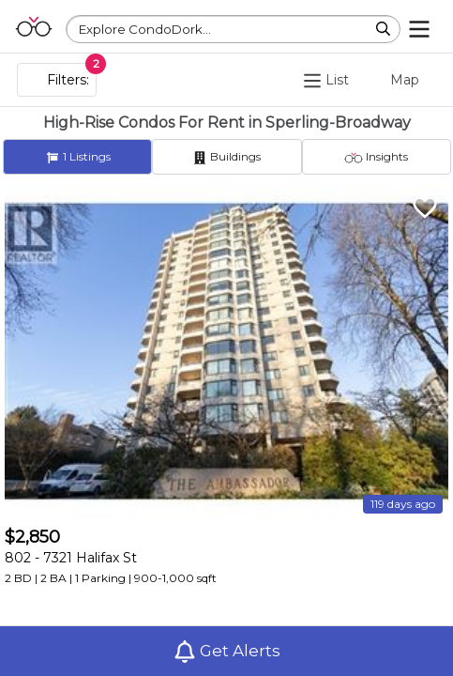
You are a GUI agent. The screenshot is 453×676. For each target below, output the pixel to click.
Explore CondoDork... (145, 29)
